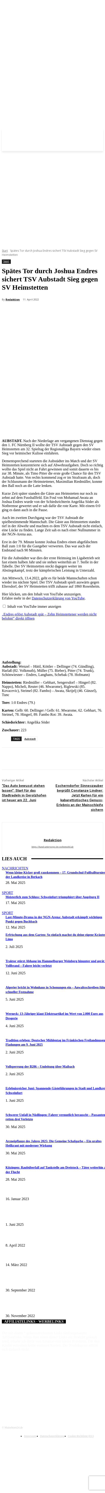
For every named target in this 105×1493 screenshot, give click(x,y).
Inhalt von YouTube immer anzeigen (34, 606)
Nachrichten (15, 868)
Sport (6, 261)
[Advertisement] (44, 197)
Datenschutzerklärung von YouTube (58, 598)
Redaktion (13, 299)
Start (5, 251)
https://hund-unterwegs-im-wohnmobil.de (52, 846)
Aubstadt (30, 738)
